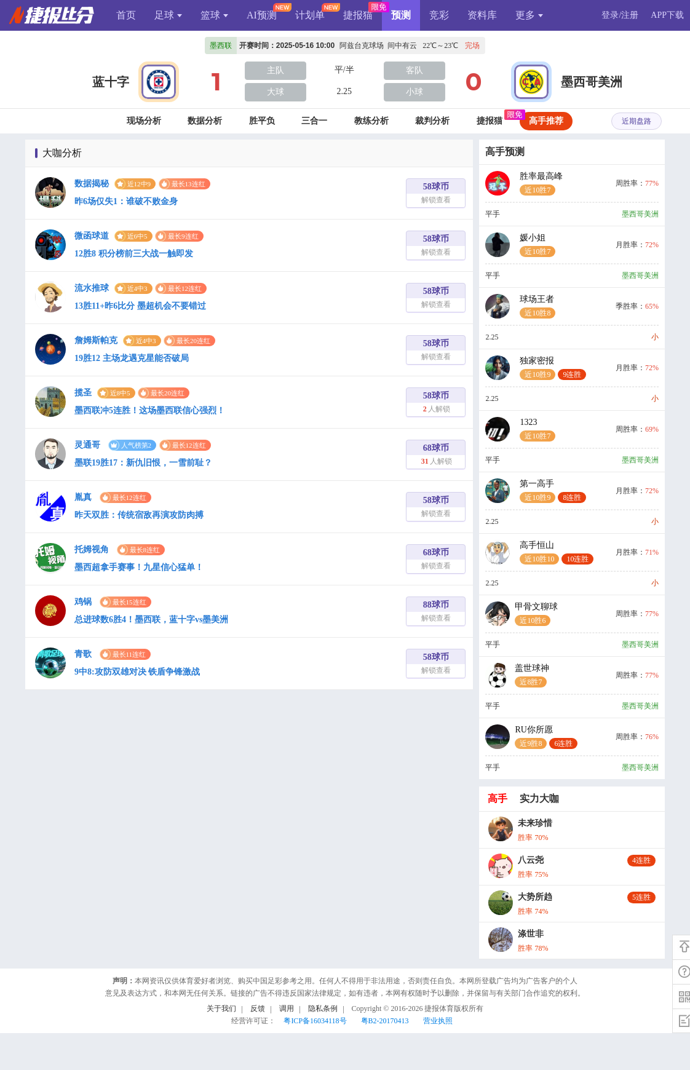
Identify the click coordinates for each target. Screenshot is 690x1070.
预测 (401, 15)
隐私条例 (323, 1008)
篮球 (214, 15)
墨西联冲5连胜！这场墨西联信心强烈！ (149, 410)
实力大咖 (539, 798)
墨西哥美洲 (591, 82)
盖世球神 (532, 676)
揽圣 (83, 392)
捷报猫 (358, 15)
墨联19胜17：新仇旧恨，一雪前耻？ (143, 462)
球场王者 (537, 307)
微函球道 (91, 235)
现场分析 (144, 120)
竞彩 (439, 15)
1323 (537, 430)
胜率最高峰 (541, 184)
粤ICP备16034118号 (315, 1020)
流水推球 (91, 288)
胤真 (83, 497)
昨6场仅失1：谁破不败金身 (126, 201)
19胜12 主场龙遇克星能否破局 (131, 358)
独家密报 (553, 368)
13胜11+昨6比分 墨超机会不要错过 (140, 306)
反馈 (257, 1008)
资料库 (482, 15)
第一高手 (553, 491)
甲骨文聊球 (536, 614)
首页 (126, 15)
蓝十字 (110, 82)
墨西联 (221, 45)
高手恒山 (556, 553)
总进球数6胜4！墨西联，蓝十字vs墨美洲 (151, 619)
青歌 (83, 654)
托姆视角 (91, 549)
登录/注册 (619, 15)
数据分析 (205, 120)
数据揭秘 (91, 183)
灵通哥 (87, 445)
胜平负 (262, 120)
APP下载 (667, 15)
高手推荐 (546, 120)
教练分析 (371, 120)
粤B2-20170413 (385, 1020)
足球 (168, 15)
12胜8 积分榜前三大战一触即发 (133, 253)
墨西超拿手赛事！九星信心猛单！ (139, 567)
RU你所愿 (546, 737)
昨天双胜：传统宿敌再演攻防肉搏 (139, 515)
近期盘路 (636, 121)
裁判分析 (432, 120)
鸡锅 (83, 601)
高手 (497, 798)
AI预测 (262, 15)
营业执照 (438, 1020)
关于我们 (221, 1008)
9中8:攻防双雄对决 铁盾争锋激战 (137, 671)
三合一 (314, 120)
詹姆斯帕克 (95, 340)
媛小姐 (537, 245)
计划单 (310, 15)
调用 (286, 1008)
